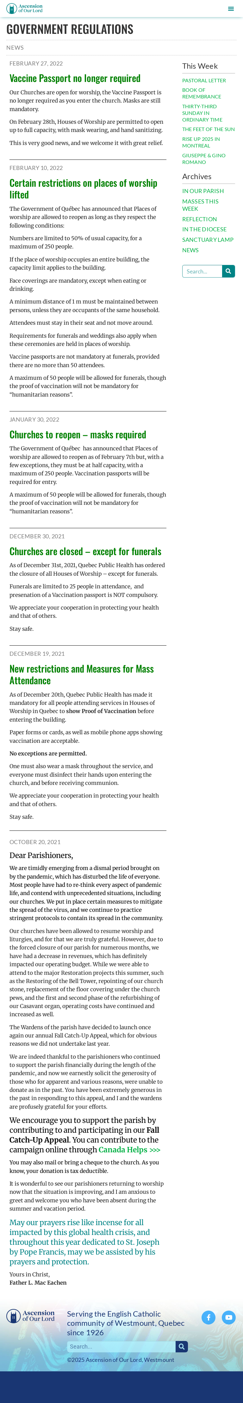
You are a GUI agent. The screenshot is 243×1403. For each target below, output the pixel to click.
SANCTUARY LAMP (208, 239)
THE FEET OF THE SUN (208, 129)
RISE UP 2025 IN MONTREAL (201, 142)
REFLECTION (199, 219)
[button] (231, 8)
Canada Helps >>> (130, 1149)
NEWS (190, 250)
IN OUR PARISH (203, 191)
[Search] (228, 271)
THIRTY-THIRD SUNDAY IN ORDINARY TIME (202, 112)
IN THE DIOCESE (204, 229)
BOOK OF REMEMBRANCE (201, 93)
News (15, 47)
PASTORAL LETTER (204, 80)
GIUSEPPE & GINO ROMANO (204, 158)
